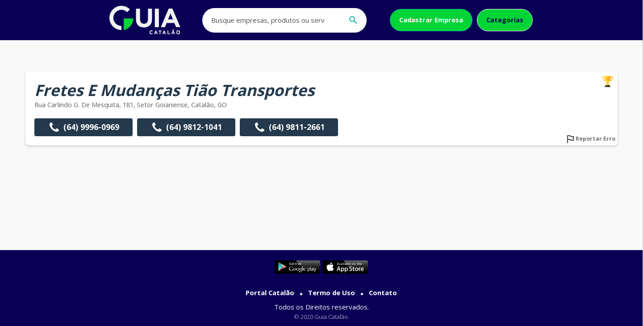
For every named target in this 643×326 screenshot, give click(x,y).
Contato (383, 292)
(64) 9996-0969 (83, 127)
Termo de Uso (331, 292)
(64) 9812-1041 (186, 127)
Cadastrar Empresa (431, 19)
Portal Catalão (270, 292)
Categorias (504, 19)
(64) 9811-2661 (289, 127)
